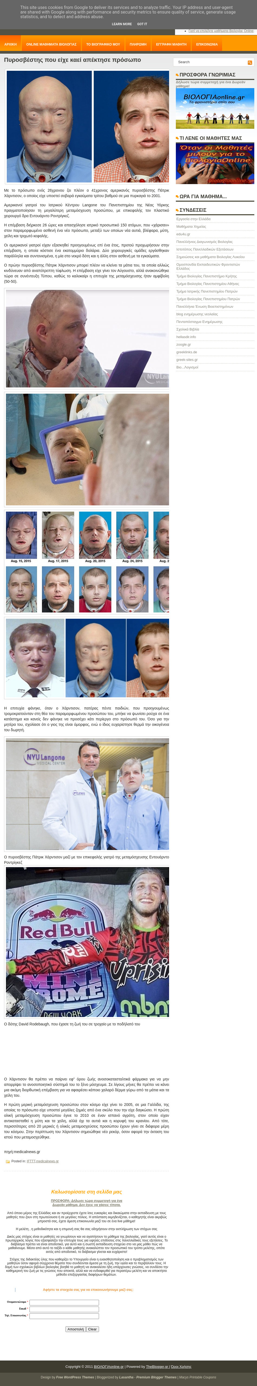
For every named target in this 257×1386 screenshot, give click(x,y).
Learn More (122, 24)
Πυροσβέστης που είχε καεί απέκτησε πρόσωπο (72, 59)
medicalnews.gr (47, 1161)
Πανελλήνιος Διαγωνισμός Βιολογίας (204, 242)
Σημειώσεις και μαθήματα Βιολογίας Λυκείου (210, 257)
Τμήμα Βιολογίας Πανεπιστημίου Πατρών (208, 299)
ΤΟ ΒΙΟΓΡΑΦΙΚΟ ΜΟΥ (103, 44)
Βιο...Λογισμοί (187, 367)
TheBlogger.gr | (158, 1367)
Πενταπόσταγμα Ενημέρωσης (199, 322)
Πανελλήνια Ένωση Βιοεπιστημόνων (204, 306)
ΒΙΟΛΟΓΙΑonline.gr (109, 1367)
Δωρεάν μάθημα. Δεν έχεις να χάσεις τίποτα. (86, 1205)
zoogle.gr (183, 344)
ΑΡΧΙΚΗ (10, 44)
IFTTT (31, 1161)
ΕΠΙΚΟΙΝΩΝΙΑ (207, 44)
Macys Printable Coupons (197, 1377)
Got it (142, 24)
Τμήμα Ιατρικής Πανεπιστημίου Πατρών (207, 291)
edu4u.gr (183, 234)
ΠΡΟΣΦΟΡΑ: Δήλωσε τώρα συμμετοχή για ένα (86, 1201)
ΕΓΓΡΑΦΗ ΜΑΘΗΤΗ (171, 44)
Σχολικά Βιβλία (187, 329)
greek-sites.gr (187, 360)
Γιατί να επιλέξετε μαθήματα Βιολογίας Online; (221, 31)
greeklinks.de (186, 352)
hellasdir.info (186, 337)
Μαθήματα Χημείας (191, 226)
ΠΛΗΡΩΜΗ (138, 44)
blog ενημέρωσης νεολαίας (197, 314)
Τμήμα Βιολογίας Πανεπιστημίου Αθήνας (207, 284)
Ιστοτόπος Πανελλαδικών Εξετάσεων (204, 249)
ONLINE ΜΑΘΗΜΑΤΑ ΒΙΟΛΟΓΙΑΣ (51, 44)
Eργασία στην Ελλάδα (193, 219)
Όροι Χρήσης (181, 1367)
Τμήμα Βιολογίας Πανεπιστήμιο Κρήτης (206, 276)
